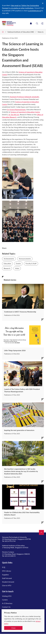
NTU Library (6, 571)
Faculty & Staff (31, 263)
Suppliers (5, 575)
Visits (17, 268)
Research (7, 268)
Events (18, 263)
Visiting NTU (6, 596)
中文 (3, 567)
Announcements (25, 259)
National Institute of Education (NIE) (20, 32)
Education (7, 263)
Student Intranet (8, 582)
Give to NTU (6, 585)
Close (13, 628)
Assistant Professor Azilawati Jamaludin (24, 97)
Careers (5, 600)
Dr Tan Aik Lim (14, 115)
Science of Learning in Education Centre (25, 112)
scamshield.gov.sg (34, 11)
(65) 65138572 (10, 556)
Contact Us (6, 607)
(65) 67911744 (10, 541)
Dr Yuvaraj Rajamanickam (16, 109)
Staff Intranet (7, 578)
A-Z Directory (7, 603)
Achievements (9, 259)
